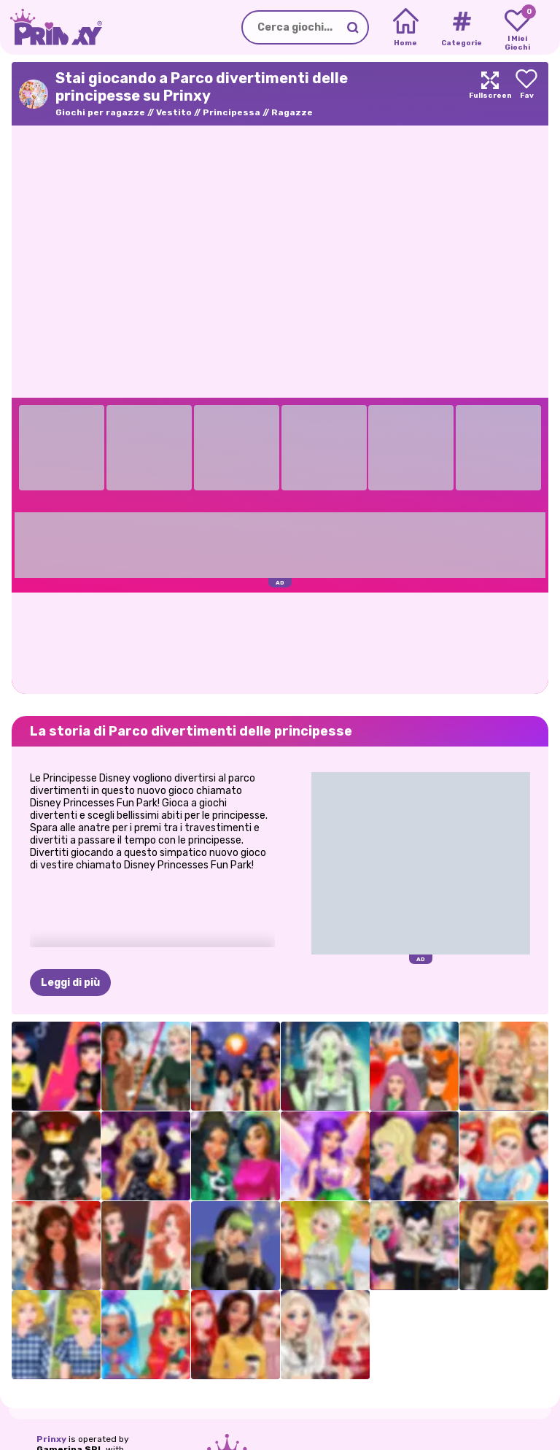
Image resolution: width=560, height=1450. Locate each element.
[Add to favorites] (526, 93)
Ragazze (292, 112)
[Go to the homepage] (51, 27)
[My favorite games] (517, 28)
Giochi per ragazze (100, 112)
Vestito (174, 112)
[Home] (406, 28)
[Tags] (461, 28)
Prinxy (51, 1439)
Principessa (231, 112)
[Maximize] (490, 93)
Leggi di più (70, 982)
